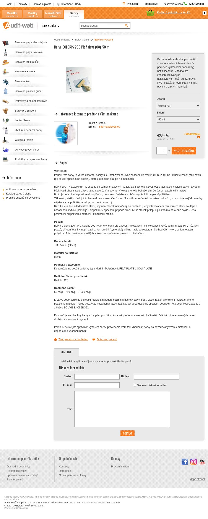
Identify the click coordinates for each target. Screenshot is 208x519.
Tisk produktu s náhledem (73, 339)
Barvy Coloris (74, 13)
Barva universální (103, 39)
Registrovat (151, 3)
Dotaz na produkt (107, 339)
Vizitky (32, 13)
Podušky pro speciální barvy (31, 159)
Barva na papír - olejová (28, 52)
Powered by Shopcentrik (16, 508)
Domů (8, 4)
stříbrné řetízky (126, 497)
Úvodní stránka (62, 39)
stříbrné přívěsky (76, 497)
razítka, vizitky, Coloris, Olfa (148, 497)
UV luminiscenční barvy (28, 130)
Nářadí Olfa (53, 13)
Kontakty (22, 4)
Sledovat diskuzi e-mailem (152, 385)
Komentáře (67, 352)
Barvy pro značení (25, 110)
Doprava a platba (41, 4)
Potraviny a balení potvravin (31, 100)
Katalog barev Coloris (18, 193)
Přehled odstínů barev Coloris (23, 197)
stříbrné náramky (94, 497)
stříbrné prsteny (42, 497)
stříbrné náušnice (59, 497)
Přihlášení (132, 3)
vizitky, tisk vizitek (170, 497)
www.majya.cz (26, 497)
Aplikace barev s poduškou (21, 189)
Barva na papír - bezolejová (31, 42)
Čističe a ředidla (24, 139)
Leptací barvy (23, 120)
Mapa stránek (197, 479)
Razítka (12, 13)
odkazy (15, 499)
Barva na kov (22, 81)
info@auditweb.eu (109, 126)
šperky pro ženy (110, 497)
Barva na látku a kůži (27, 61)
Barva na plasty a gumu (28, 91)
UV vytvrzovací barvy (27, 149)
